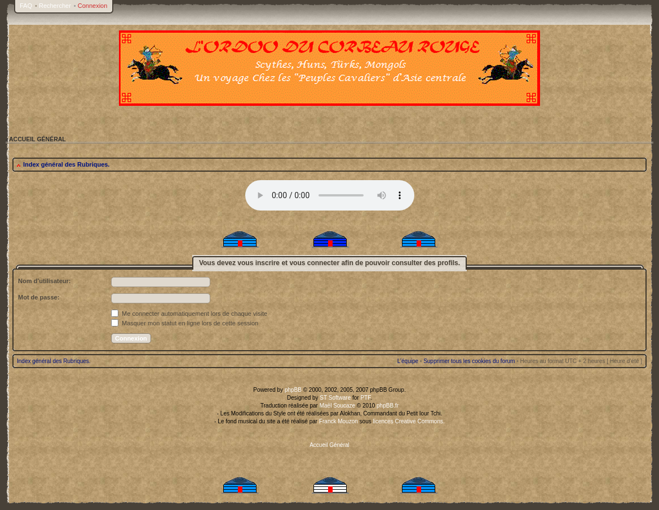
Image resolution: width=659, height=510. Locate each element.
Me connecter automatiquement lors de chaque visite (189, 313)
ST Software (335, 398)
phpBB (293, 390)
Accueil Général (329, 445)
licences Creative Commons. (409, 421)
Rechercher (55, 5)
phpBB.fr (388, 405)
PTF (365, 398)
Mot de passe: (38, 297)
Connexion (93, 5)
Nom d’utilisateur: (44, 281)
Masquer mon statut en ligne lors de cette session (184, 323)
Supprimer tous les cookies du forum (469, 361)
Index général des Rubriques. (66, 164)
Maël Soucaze (337, 405)
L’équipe (407, 361)
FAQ (26, 5)
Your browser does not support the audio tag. (329, 195)
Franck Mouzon (338, 421)
